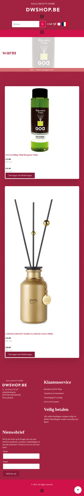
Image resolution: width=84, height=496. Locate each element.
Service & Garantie (51, 402)
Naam (6, 451)
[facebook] (42, 490)
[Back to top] (78, 490)
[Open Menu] (42, 16)
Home (32, 70)
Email (6, 462)
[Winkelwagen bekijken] (54, 24)
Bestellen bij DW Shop (53, 389)
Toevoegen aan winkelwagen (20, 175)
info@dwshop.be (9, 392)
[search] (42, 24)
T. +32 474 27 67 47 (10, 390)
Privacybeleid (7, 398)
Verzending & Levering (53, 398)
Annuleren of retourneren (54, 393)
